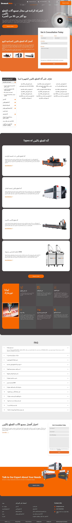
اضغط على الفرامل (21, 503)
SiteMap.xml (49, 521)
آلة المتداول (35, 509)
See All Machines (8, 165)
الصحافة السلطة (19, 511)
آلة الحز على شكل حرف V (38, 514)
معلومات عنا (23, 4)
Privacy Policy (17, 521)
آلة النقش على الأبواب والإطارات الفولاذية (40, 516)
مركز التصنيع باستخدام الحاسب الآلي (39, 511)
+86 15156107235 (43, 1)
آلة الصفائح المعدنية (34, 4)
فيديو (43, 4)
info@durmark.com (32, 1)
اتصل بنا (56, 4)
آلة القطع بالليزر (19, 509)
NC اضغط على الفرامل (8, 92)
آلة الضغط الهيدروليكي (20, 514)
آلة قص (17, 506)
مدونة (50, 4)
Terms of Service (28, 521)
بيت (15, 4)
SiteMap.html (39, 521)
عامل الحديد (35, 506)
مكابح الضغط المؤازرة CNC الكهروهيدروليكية (9, 90)
